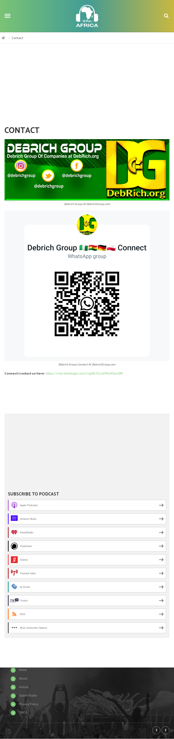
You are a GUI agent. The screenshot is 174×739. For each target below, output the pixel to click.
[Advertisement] (87, 86)
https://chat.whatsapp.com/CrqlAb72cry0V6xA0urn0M (85, 373)
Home (23, 670)
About (23, 678)
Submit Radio (28, 695)
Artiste (24, 687)
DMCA (23, 712)
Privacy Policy (28, 704)
